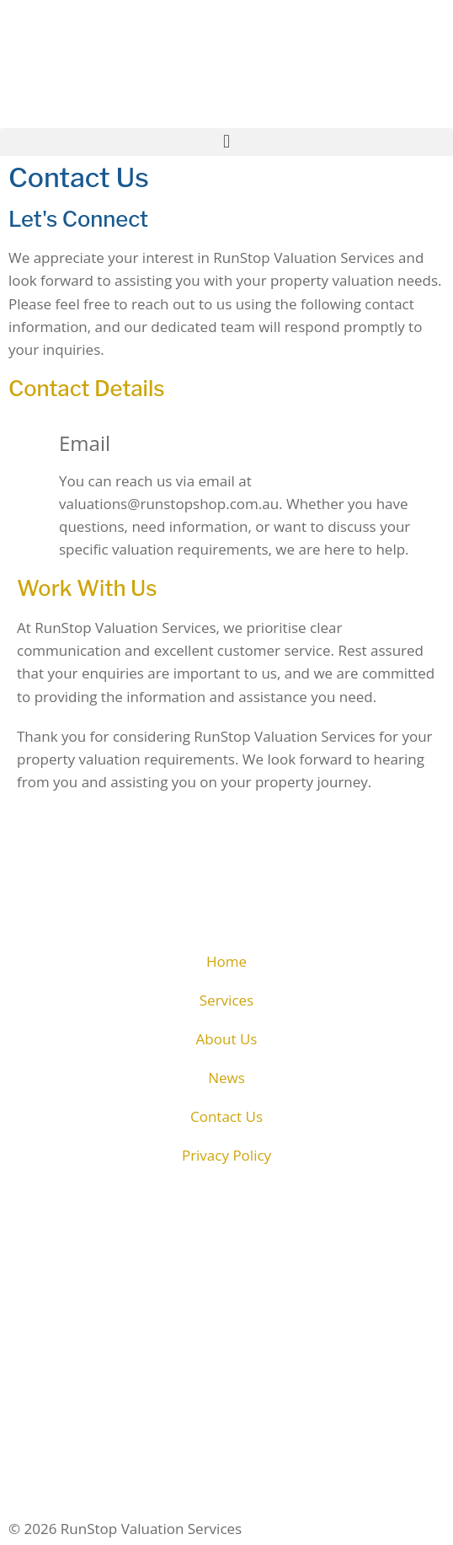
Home (226, 961)
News (226, 1077)
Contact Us (226, 1116)
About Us (227, 1039)
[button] (226, 142)
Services (226, 1000)
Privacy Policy (226, 1155)
